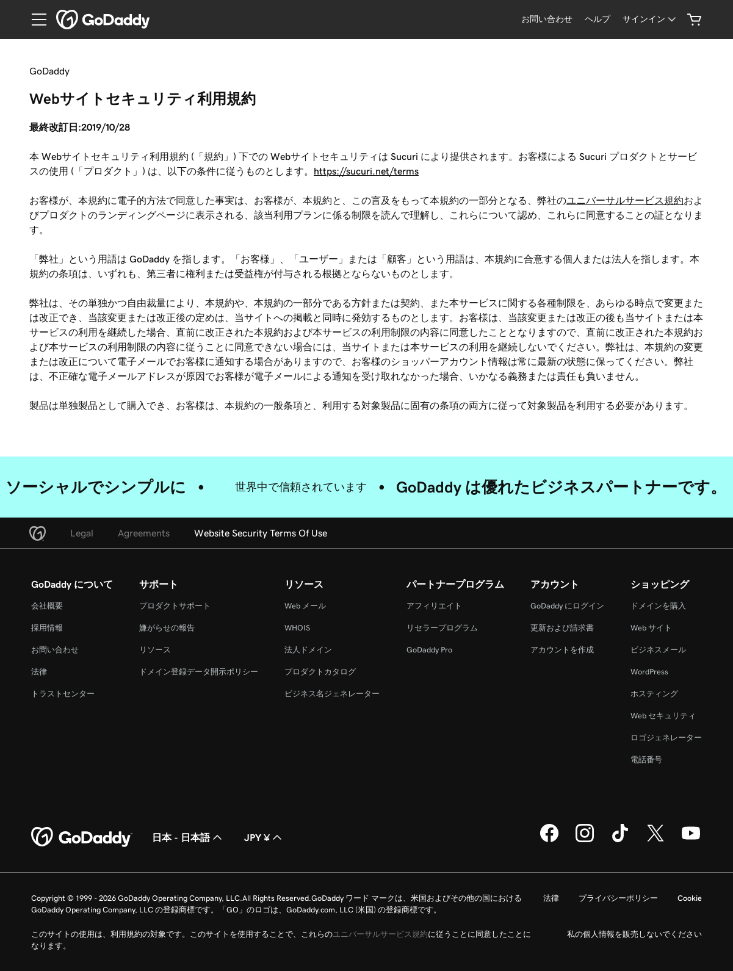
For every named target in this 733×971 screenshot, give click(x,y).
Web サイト (651, 628)
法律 (39, 672)
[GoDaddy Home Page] (81, 837)
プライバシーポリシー (618, 898)
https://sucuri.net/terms (366, 171)
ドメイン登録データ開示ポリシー (198, 672)
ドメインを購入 (658, 606)
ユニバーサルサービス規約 (625, 200)
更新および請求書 (562, 628)
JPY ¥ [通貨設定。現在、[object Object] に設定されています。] (264, 837)
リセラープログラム (442, 628)
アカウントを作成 (562, 650)
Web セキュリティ (663, 716)
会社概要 (47, 606)
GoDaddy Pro (429, 650)
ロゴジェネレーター (666, 738)
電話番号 (646, 759)
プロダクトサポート (175, 606)
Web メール (305, 606)
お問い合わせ (55, 650)
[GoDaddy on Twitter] (655, 840)
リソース (155, 650)
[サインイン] (650, 19)
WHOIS (297, 628)
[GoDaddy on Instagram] (585, 840)
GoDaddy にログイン (567, 606)
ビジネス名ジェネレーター (332, 694)
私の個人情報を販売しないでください (634, 934)
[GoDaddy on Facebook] (549, 840)
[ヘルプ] (597, 19)
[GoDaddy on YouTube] (691, 840)
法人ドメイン (308, 650)
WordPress (649, 672)
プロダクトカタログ (320, 672)
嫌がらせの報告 (167, 628)
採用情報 (47, 628)
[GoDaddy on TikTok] (620, 840)
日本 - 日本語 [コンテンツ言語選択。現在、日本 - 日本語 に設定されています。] (188, 837)
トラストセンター (63, 694)
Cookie (689, 898)
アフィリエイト (434, 606)
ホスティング (654, 694)
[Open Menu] (34, 19)
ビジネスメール (658, 650)
